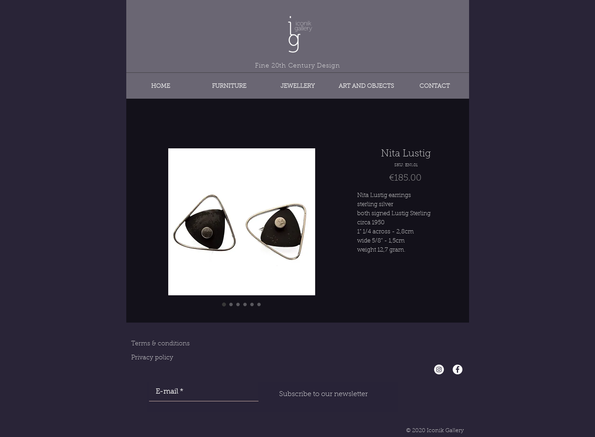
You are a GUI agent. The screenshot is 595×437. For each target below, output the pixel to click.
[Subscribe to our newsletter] (324, 394)
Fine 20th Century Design (297, 66)
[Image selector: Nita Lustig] (224, 304)
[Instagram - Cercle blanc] (439, 369)
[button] (229, 83)
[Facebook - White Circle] (457, 369)
